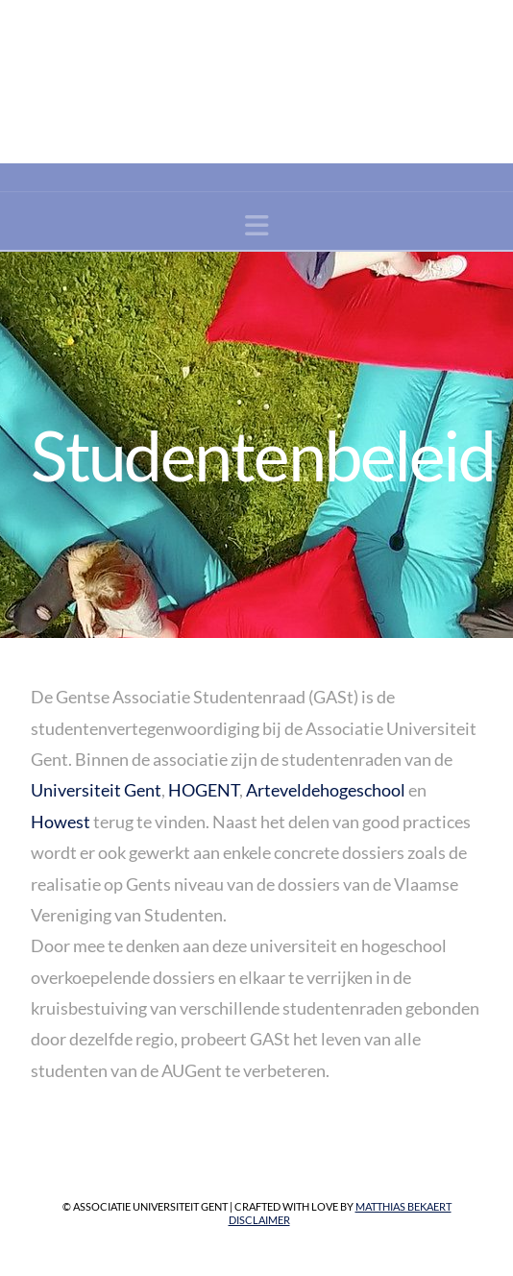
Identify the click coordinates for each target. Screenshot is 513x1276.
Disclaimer (259, 1220)
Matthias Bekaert (403, 1206)
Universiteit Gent (96, 789)
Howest (60, 821)
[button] (257, 225)
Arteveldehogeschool (325, 789)
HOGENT (203, 789)
